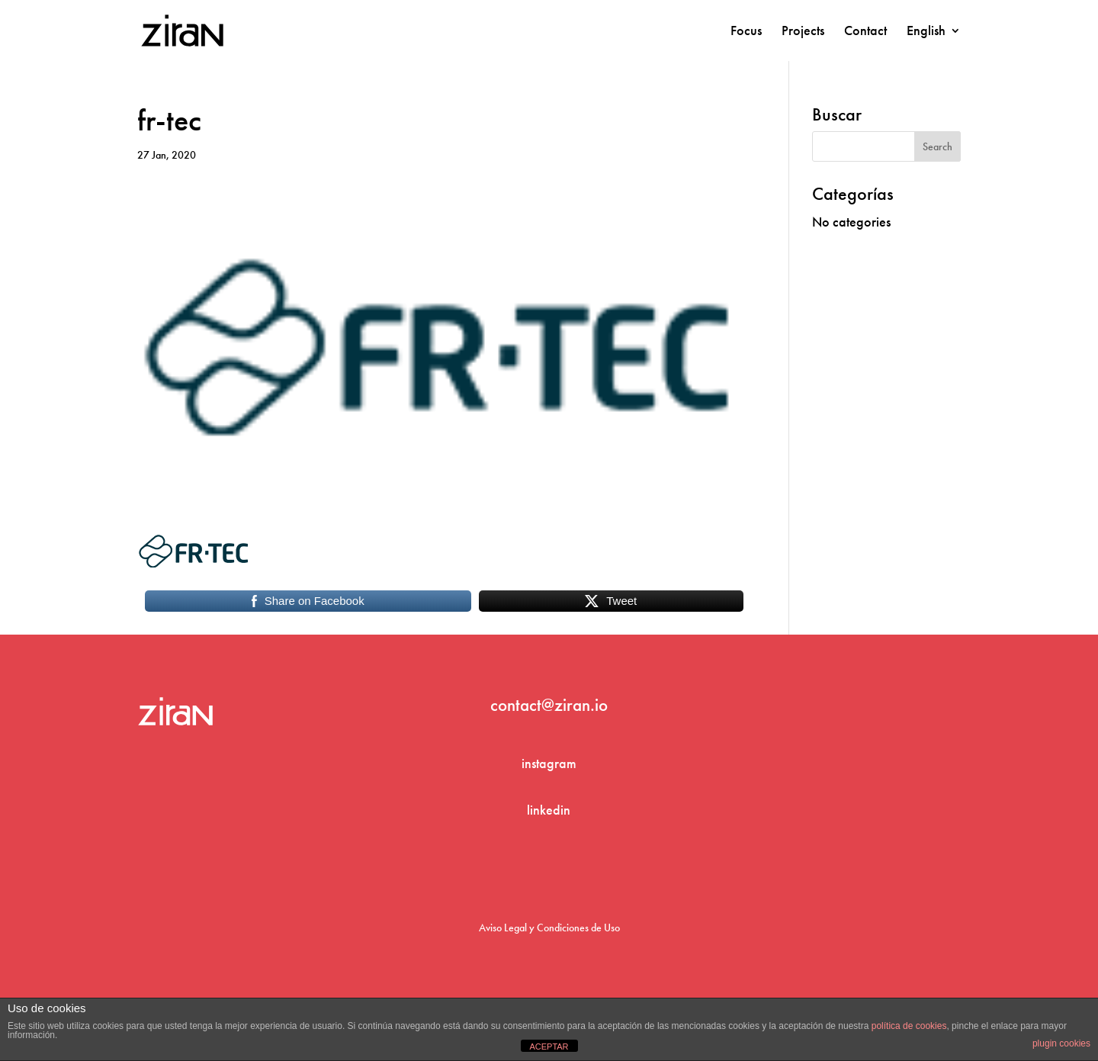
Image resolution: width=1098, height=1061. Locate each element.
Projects (803, 32)
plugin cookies (1061, 1043)
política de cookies (909, 1026)
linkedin (548, 809)
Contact (865, 32)
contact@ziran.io (549, 704)
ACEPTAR (548, 1046)
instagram (549, 763)
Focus (746, 32)
